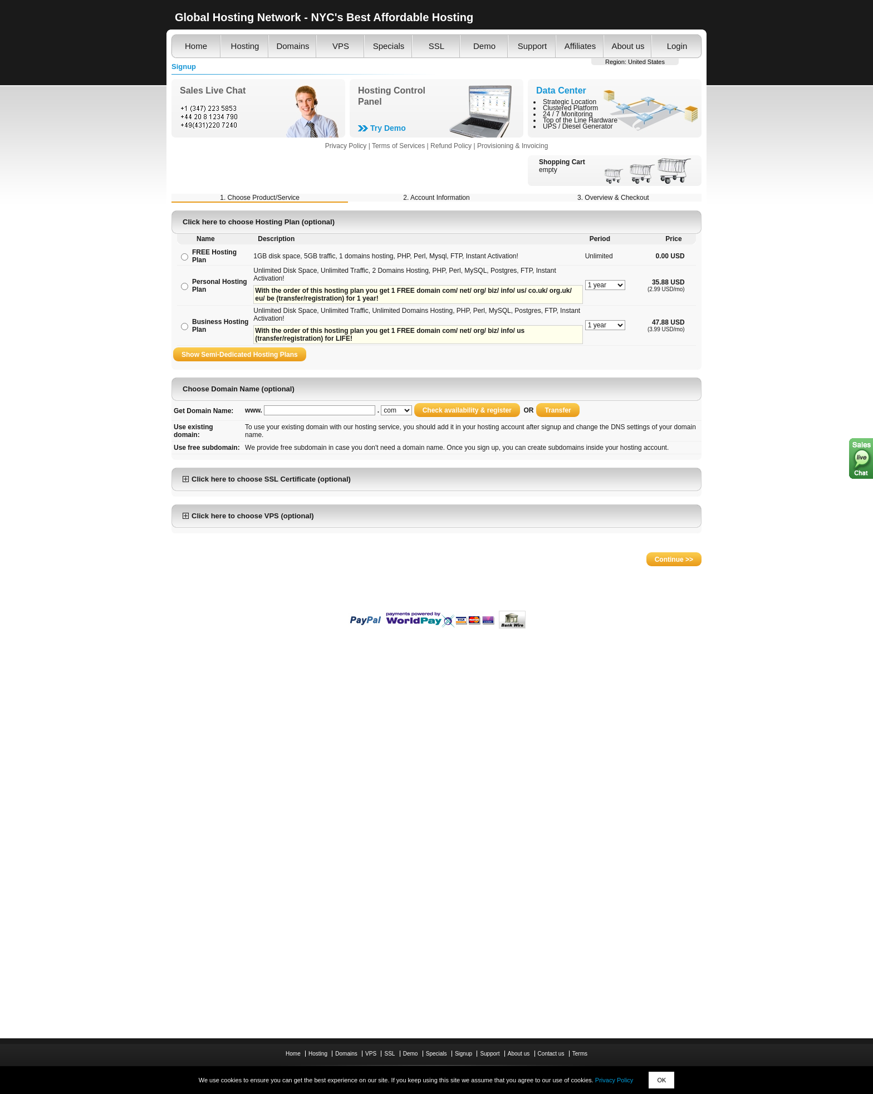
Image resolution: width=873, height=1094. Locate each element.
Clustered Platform (570, 108)
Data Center (561, 90)
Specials (389, 46)
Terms (579, 1054)
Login (677, 46)
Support (532, 46)
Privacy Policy (614, 1080)
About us (627, 46)
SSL (436, 46)
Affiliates (580, 46)
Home (196, 46)
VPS (340, 46)
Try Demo (388, 128)
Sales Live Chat (213, 90)
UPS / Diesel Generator (577, 126)
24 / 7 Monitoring (567, 114)
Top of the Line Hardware (580, 120)
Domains (292, 46)
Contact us (551, 1054)
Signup (463, 1054)
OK (661, 1080)
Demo (484, 46)
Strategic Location (569, 102)
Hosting (245, 46)
